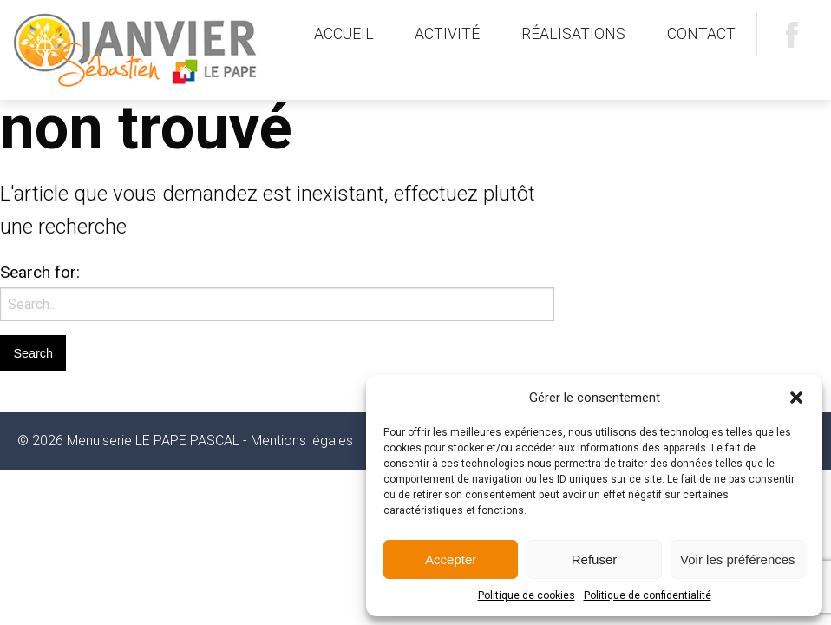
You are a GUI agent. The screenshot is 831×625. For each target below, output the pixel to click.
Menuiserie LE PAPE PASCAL (143, 50)
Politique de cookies (526, 595)
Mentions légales (302, 440)
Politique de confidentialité (647, 595)
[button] (796, 397)
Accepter (450, 559)
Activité (447, 34)
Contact (701, 34)
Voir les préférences (737, 559)
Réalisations (573, 34)
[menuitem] (344, 34)
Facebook (792, 34)
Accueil (344, 34)
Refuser (595, 559)
